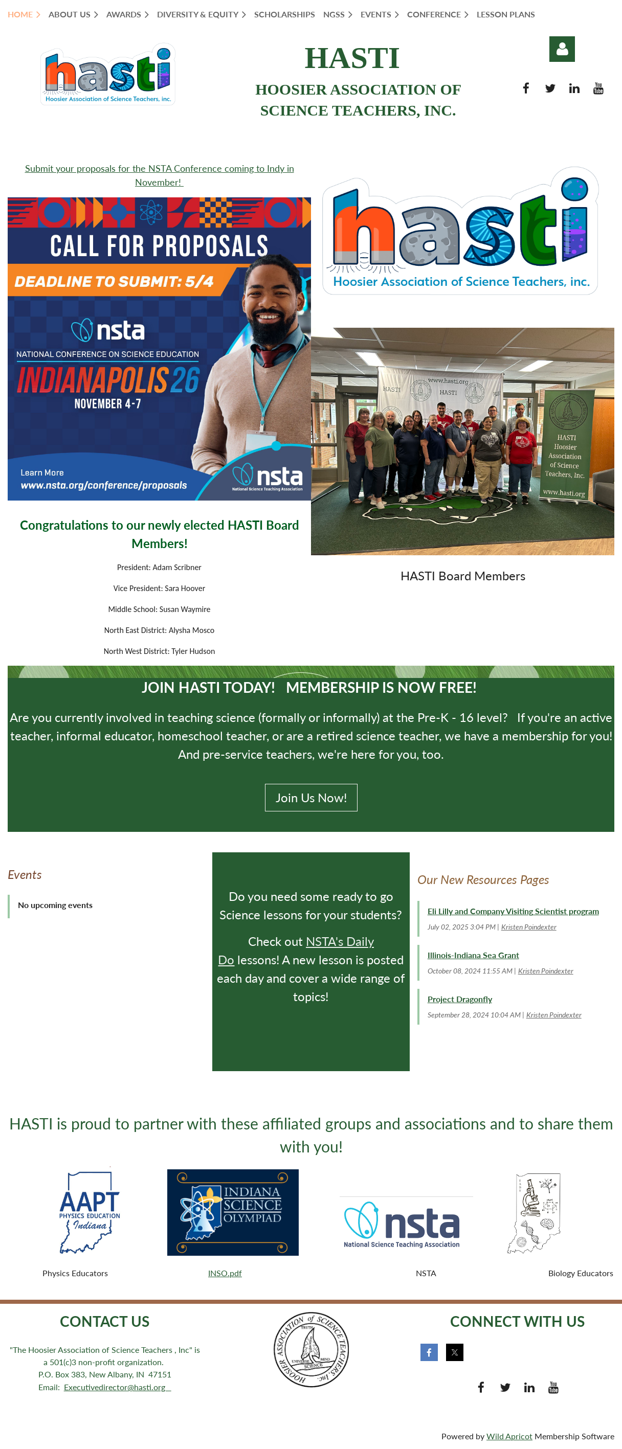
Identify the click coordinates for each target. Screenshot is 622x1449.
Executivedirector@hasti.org (117, 1387)
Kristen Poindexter (529, 926)
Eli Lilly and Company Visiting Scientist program (513, 911)
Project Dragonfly (460, 999)
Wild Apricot (509, 1436)
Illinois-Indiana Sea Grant (473, 955)
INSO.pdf (225, 1273)
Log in (562, 49)
